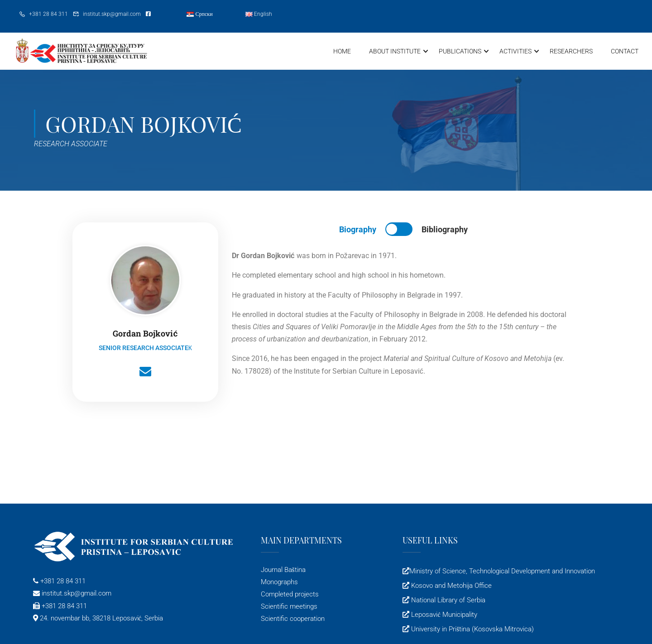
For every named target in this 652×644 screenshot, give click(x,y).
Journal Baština (283, 571)
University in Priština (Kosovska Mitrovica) (471, 630)
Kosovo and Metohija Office (450, 586)
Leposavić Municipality (443, 615)
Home (342, 51)
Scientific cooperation (293, 620)
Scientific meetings (289, 607)
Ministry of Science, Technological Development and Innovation (502, 572)
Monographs (279, 583)
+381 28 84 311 (48, 14)
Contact (624, 51)
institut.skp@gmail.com (112, 14)
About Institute (395, 51)
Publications (460, 51)
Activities (515, 51)
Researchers (571, 51)
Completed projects (290, 595)
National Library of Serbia (447, 601)
